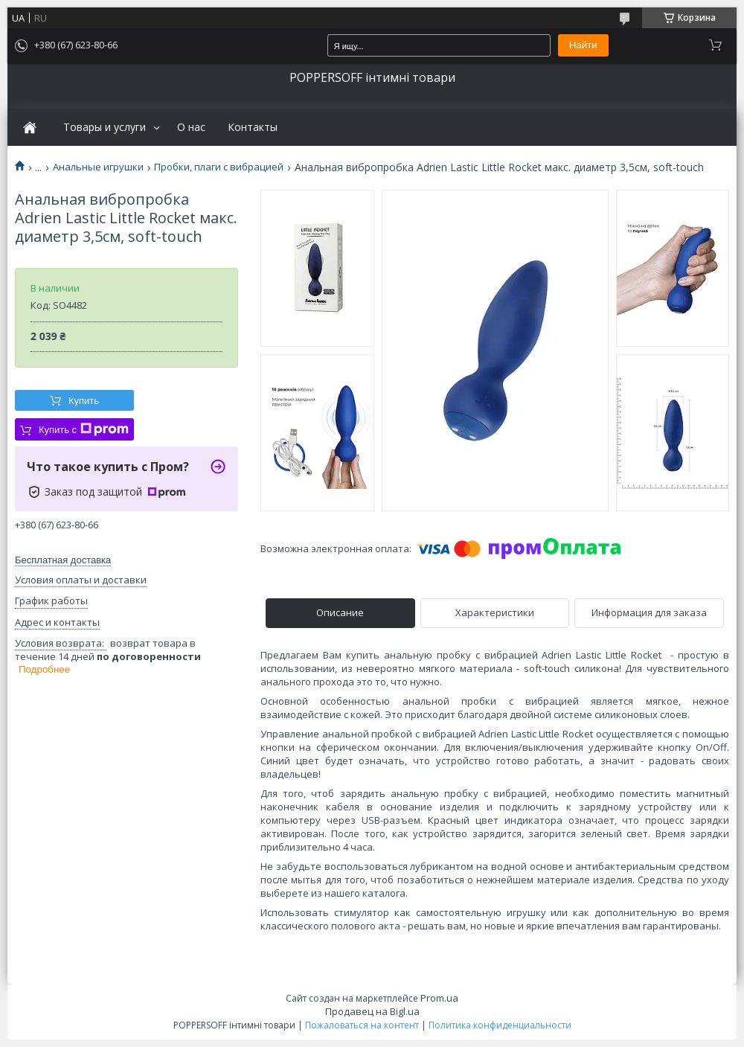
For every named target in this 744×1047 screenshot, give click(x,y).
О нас (191, 127)
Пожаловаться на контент (362, 1025)
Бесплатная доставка (63, 560)
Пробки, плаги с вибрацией (218, 167)
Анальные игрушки (98, 167)
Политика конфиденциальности (500, 1025)
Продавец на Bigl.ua (372, 1011)
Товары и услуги (104, 127)
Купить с (84, 429)
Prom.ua (439, 998)
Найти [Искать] (583, 45)
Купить (83, 400)
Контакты (253, 127)
